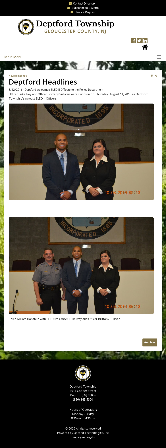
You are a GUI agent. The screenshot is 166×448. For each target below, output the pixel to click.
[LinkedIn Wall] (145, 42)
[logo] (66, 26)
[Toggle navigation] (160, 57)
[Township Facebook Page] (133, 42)
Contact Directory (82, 3)
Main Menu (13, 57)
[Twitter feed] (139, 42)
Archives (149, 342)
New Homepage (18, 75)
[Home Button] (145, 48)
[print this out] (151, 75)
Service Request (82, 12)
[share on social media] (155, 75)
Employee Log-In (83, 437)
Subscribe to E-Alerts (82, 8)
